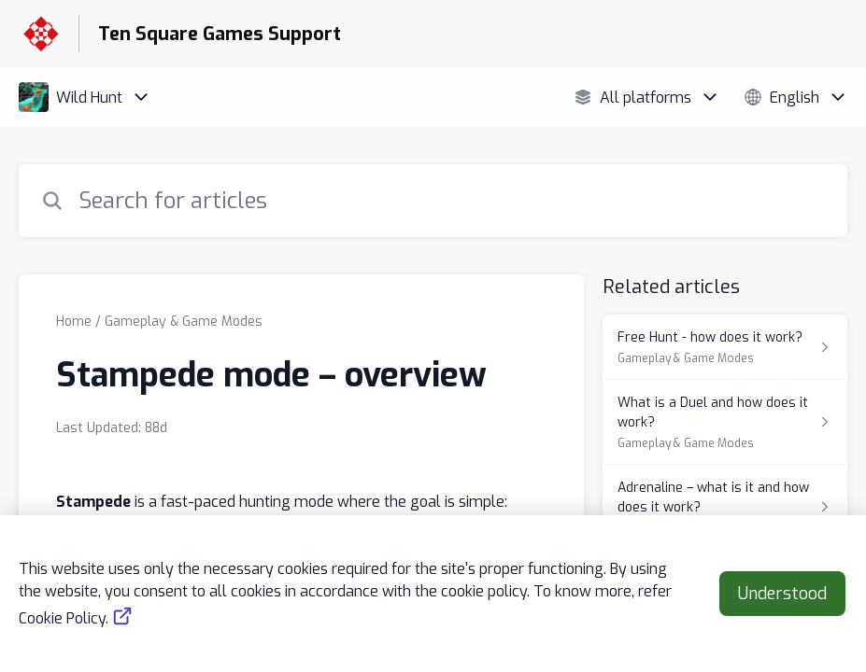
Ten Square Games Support (219, 34)
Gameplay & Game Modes (184, 321)
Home (74, 321)
